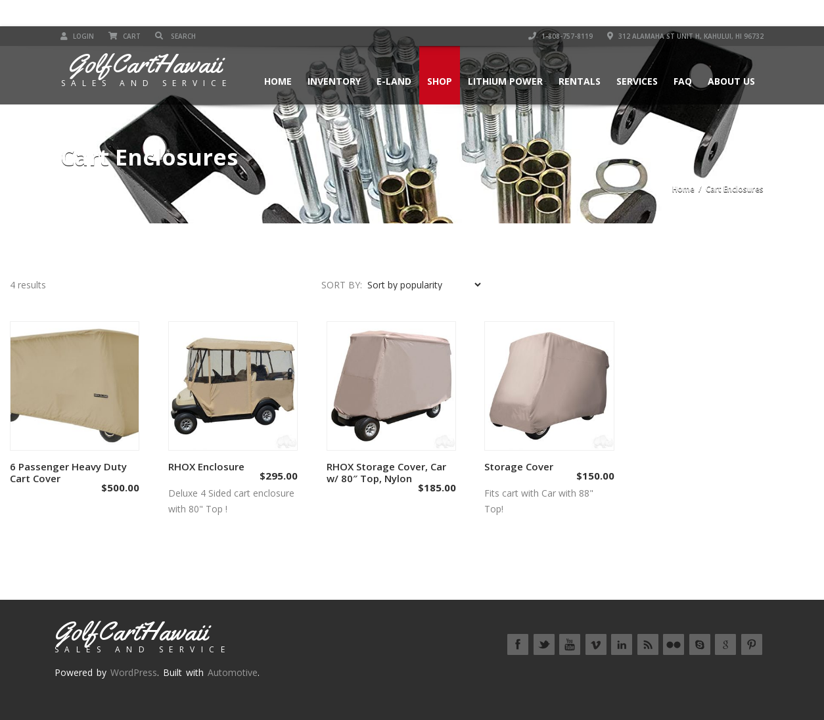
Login (77, 36)
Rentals (580, 81)
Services (637, 81)
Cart (124, 36)
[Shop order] (424, 285)
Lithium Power (505, 81)
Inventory (334, 81)
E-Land (394, 81)
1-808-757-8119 (560, 36)
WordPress (133, 672)
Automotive (233, 672)
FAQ (683, 81)
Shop (439, 81)
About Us (731, 81)
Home (278, 81)
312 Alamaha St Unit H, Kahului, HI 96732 (685, 36)
